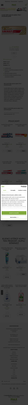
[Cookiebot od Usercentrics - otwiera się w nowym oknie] (20, 187)
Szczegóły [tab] (13, 190)
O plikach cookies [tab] (22, 190)
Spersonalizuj (14, 217)
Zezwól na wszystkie (14, 212)
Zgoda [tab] (4, 190)
